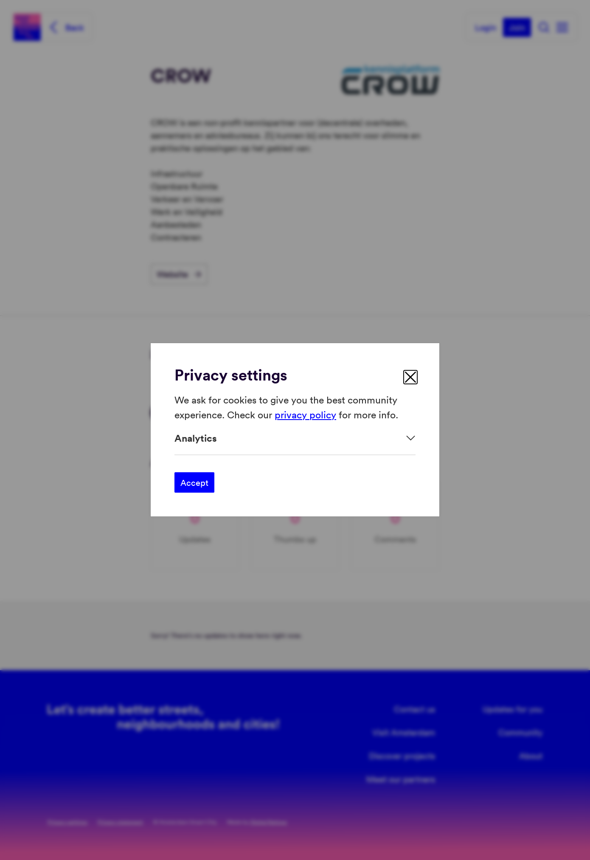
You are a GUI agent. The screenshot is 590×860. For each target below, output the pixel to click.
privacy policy (305, 414)
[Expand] (295, 438)
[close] (410, 377)
